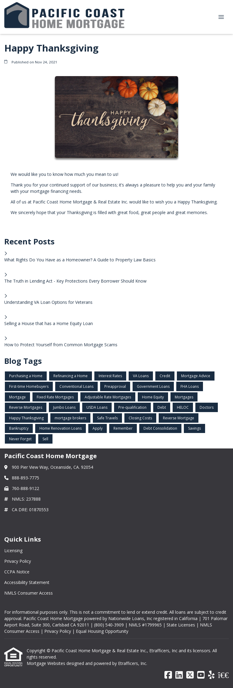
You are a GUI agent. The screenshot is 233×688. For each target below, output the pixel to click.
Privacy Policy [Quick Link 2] (17, 561)
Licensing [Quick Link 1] (13, 550)
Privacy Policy (57, 631)
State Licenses (181, 625)
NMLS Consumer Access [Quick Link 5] (28, 593)
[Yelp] (211, 675)
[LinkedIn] (179, 675)
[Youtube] (201, 675)
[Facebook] (168, 675)
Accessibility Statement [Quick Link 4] (26, 582)
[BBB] (223, 675)
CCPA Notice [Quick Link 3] (16, 572)
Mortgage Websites (46, 663)
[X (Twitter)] (190, 675)
